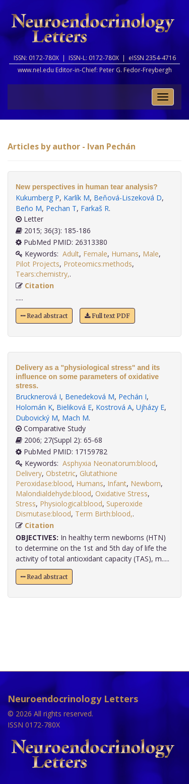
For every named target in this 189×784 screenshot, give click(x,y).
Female (95, 253)
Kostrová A (114, 407)
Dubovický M (37, 418)
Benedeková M (89, 396)
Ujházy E (150, 407)
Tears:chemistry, (43, 274)
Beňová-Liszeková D (128, 197)
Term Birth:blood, (104, 513)
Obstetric (61, 473)
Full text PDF (107, 316)
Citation (39, 285)
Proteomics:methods (98, 264)
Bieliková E (74, 407)
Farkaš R (95, 208)
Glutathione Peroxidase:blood (66, 478)
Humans (125, 253)
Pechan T (61, 208)
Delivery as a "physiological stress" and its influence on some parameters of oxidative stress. (88, 376)
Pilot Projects (37, 264)
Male (151, 253)
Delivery (29, 473)
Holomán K (34, 407)
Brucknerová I (38, 396)
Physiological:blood (71, 503)
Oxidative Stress (121, 493)
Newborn (146, 483)
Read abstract (44, 316)
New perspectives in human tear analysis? (87, 187)
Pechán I (132, 396)
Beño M (29, 208)
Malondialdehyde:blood (53, 493)
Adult (70, 253)
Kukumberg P (37, 197)
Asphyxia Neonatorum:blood (109, 463)
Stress (26, 503)
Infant (117, 483)
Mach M (75, 418)
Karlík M (77, 197)
